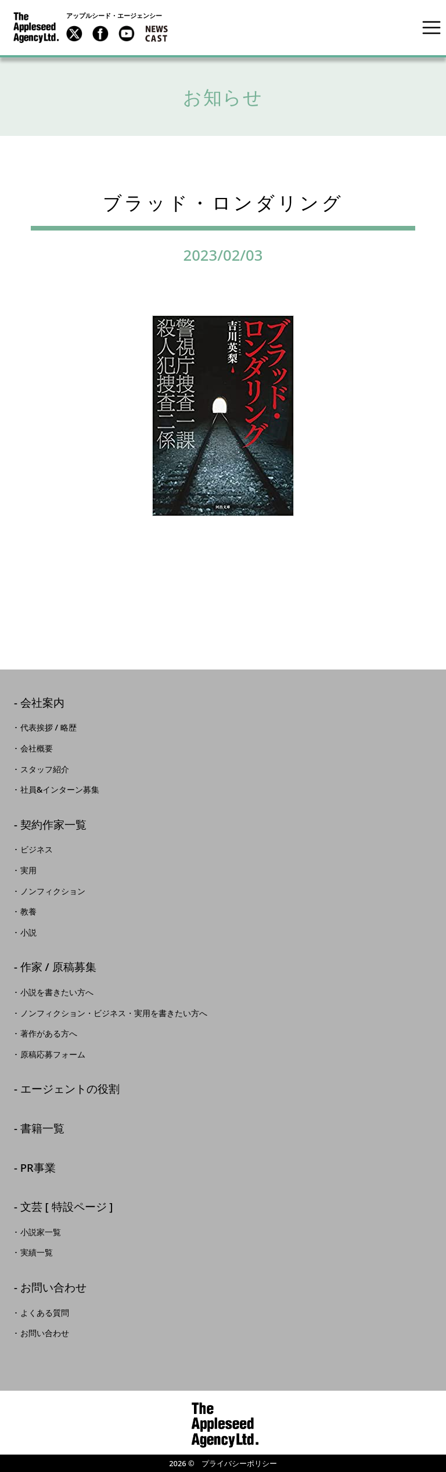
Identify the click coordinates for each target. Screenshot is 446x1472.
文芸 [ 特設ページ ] (66, 1207)
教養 (28, 911)
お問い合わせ (53, 1288)
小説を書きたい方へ (56, 992)
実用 (28, 870)
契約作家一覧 (53, 825)
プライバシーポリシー (239, 1463)
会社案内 (42, 703)
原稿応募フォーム (52, 1054)
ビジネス (36, 849)
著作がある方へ (48, 1033)
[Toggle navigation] (431, 27)
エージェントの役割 (70, 1090)
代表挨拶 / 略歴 (48, 727)
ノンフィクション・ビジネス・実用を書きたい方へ (113, 1013)
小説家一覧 (40, 1232)
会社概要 (36, 748)
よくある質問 (44, 1313)
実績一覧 (36, 1252)
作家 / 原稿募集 (58, 968)
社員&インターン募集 (60, 789)
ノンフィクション (52, 891)
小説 (28, 932)
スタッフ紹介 (44, 769)
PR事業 (38, 1169)
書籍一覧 (42, 1129)
